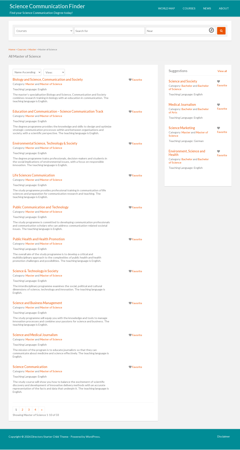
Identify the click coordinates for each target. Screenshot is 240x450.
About (224, 8)
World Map (166, 8)
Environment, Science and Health (187, 152)
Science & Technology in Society (35, 271)
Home (12, 49)
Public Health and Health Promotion (39, 239)
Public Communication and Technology (40, 207)
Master (32, 49)
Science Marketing (182, 128)
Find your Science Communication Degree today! (41, 12)
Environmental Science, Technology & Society (45, 143)
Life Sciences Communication (34, 175)
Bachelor (187, 85)
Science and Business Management (37, 303)
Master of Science (51, 84)
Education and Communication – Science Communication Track (58, 111)
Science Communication (30, 367)
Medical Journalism (182, 104)
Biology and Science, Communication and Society (48, 79)
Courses (189, 8)
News (207, 8)
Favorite (135, 79)
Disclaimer (223, 436)
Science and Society (183, 81)
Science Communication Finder (47, 6)
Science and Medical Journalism (35, 335)
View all (222, 71)
